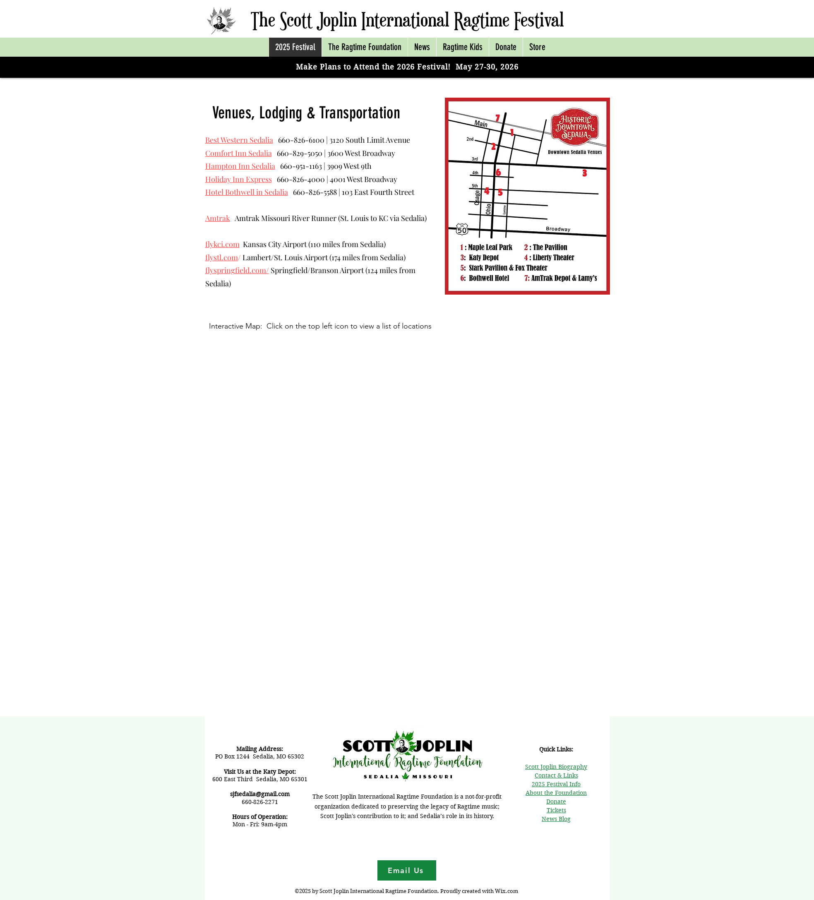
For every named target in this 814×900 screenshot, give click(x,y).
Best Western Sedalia (239, 140)
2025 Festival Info (556, 784)
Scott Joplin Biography (556, 766)
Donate (556, 801)
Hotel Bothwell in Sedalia (246, 192)
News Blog (556, 819)
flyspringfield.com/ (237, 270)
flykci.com (222, 244)
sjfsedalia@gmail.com (260, 794)
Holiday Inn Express (238, 179)
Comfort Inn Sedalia (238, 153)
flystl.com (221, 257)
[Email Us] (406, 870)
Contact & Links (556, 775)
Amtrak (217, 218)
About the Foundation (556, 793)
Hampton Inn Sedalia (240, 166)
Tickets (556, 810)
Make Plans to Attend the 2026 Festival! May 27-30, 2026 (407, 66)
